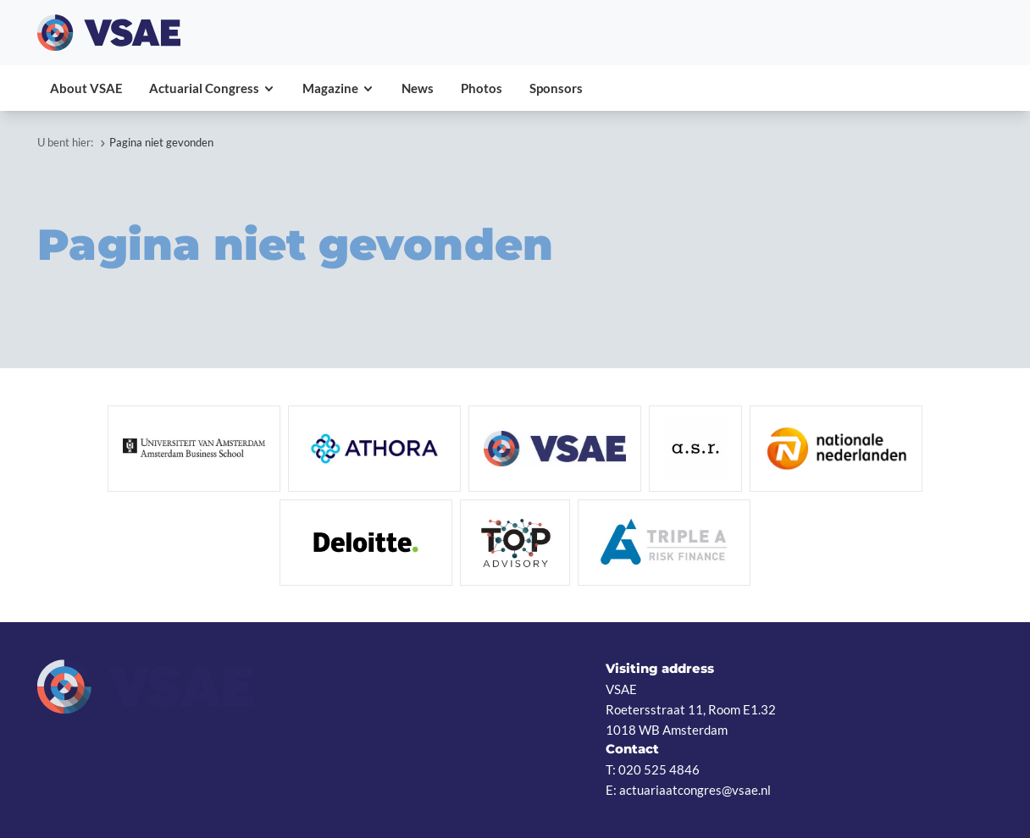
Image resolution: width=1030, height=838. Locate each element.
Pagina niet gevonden (161, 142)
